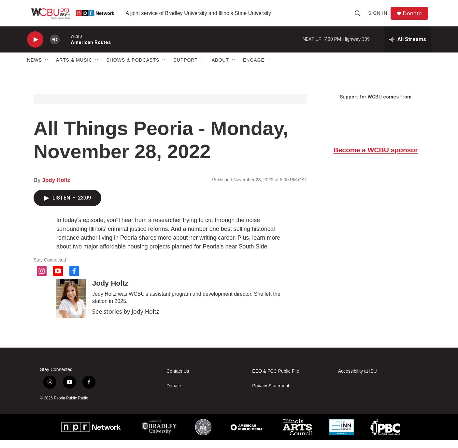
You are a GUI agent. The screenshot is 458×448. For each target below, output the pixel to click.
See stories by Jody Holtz (125, 319)
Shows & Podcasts (132, 67)
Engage (254, 67)
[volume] (54, 47)
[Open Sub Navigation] (47, 67)
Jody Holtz (56, 188)
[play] (35, 47)
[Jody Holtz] (71, 306)
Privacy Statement (270, 393)
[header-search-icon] (359, 17)
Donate (414, 17)
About (220, 67)
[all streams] (407, 47)
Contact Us (177, 379)
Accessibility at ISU (357, 379)
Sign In (379, 17)
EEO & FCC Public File (275, 379)
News (34, 67)
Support (185, 67)
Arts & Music (74, 67)
